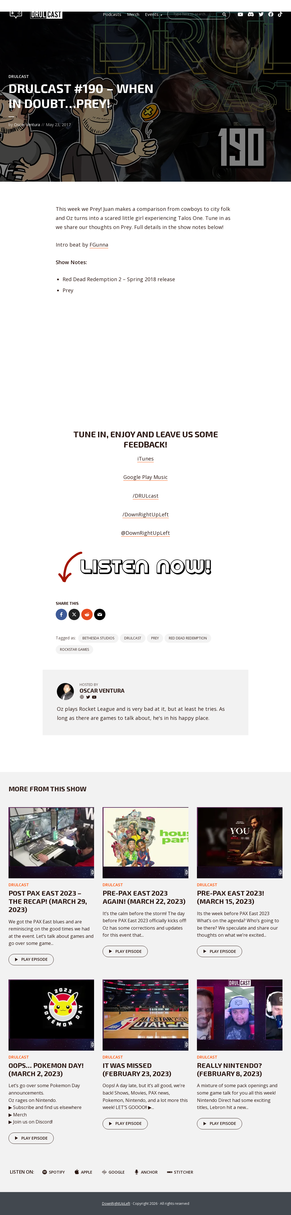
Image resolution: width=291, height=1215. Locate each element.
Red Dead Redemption (188, 638)
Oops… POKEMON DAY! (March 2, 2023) (46, 1069)
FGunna (99, 244)
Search (224, 14)
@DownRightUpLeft (145, 532)
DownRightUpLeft (116, 1203)
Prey (155, 638)
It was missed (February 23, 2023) (137, 1069)
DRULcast (19, 76)
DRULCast (132, 638)
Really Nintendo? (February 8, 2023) (229, 1069)
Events (152, 14)
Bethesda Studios (98, 638)
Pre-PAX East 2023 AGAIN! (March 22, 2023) (144, 897)
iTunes (145, 458)
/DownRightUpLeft (145, 514)
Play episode (30, 959)
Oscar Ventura (27, 124)
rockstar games (74, 649)
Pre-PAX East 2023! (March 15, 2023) (230, 897)
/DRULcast (146, 495)
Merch (133, 14)
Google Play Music (145, 477)
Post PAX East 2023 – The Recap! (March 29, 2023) (48, 901)
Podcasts (112, 14)
